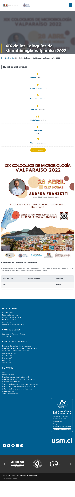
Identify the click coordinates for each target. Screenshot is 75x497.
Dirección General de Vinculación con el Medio (19, 348)
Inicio (5, 58)
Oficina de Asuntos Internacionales (15, 351)
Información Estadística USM (13, 325)
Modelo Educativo (9, 320)
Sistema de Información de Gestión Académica (20, 384)
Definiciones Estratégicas (11, 317)
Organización (7, 322)
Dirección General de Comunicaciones (16, 346)
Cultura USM (7, 363)
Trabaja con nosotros (10, 394)
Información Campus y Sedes (13, 334)
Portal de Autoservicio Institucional (15, 377)
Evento (11, 58)
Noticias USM (7, 356)
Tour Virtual (6, 337)
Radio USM (6, 360)
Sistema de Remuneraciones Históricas (17, 389)
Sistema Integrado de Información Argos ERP (19, 387)
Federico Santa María (10, 315)
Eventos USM (7, 358)
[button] (70, 4)
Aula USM (6, 372)
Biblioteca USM (8, 375)
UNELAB (14, 478)
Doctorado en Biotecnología (29, 475)
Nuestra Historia (8, 313)
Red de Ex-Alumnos (9, 353)
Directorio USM (8, 391)
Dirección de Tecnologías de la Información (18, 379)
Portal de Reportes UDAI (11, 382)
